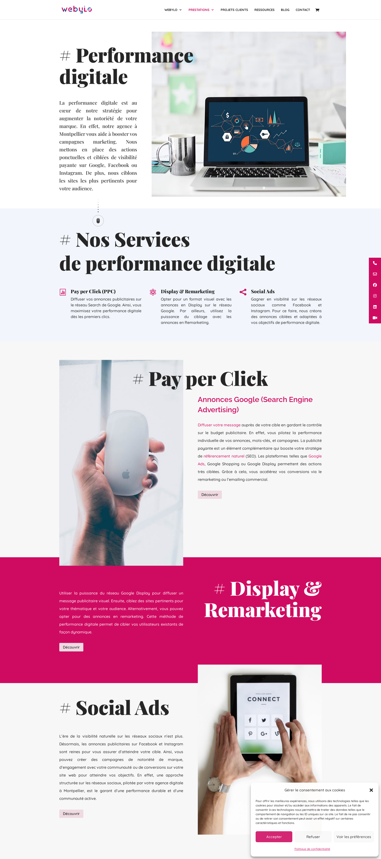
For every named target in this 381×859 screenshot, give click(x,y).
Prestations (199, 10)
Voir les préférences (354, 836)
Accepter (274, 836)
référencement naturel (224, 463)
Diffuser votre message (219, 432)
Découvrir (209, 495)
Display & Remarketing (188, 305)
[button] (371, 790)
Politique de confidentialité (312, 849)
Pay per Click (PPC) (93, 303)
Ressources (264, 10)
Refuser (313, 836)
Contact (303, 10)
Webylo (171, 10)
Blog (285, 10)
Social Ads (263, 305)
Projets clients (234, 10)
